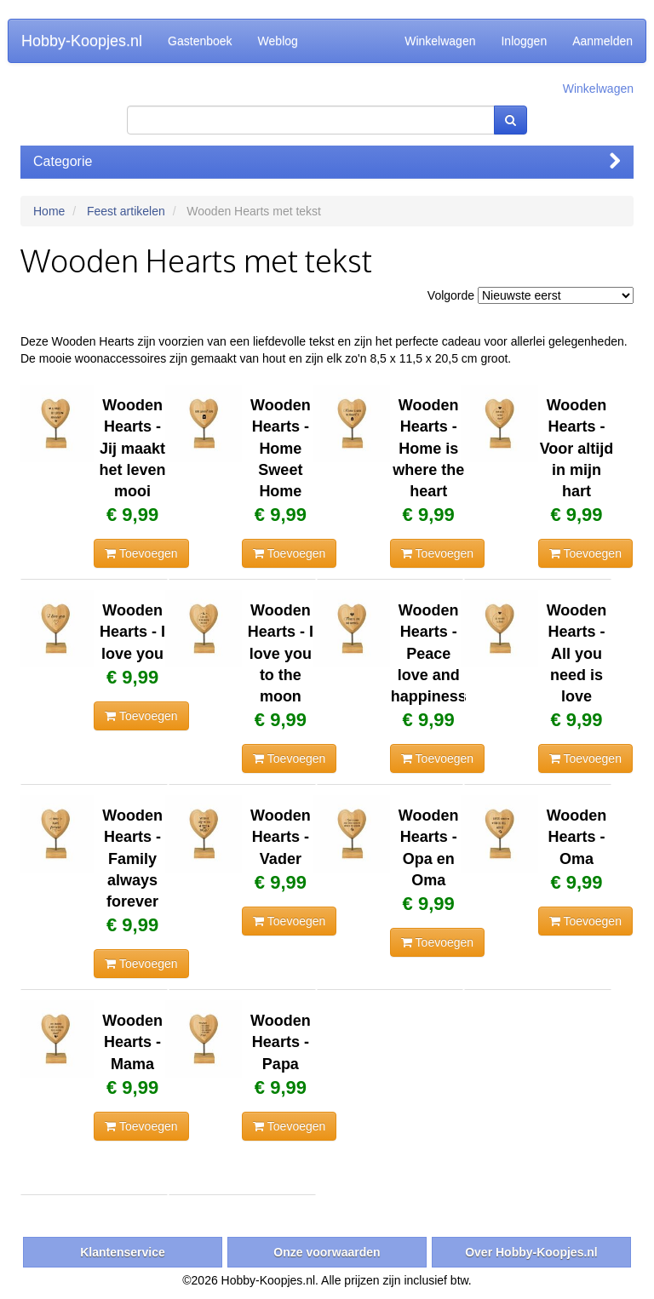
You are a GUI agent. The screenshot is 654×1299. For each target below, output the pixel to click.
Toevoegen (141, 553)
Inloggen (524, 41)
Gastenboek (200, 41)
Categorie (327, 161)
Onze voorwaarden (326, 1252)
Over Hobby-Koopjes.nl (531, 1252)
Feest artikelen (126, 211)
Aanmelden (602, 41)
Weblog (278, 41)
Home (49, 211)
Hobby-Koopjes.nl (81, 40)
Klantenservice (122, 1252)
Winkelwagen (439, 41)
